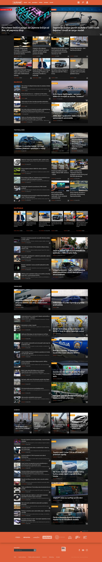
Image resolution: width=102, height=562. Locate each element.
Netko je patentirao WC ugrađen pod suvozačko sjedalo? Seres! (77, 71)
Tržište (42, 3)
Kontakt (58, 557)
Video (72, 39)
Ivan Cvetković (16, 77)
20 (49, 122)
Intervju (35, 60)
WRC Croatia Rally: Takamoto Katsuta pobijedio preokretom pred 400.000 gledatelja (78, 173)
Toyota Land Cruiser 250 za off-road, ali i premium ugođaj (69, 453)
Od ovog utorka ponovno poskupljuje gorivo (32, 388)
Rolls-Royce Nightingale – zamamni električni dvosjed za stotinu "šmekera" (68, 95)
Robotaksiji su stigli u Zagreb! (28, 325)
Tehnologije (55, 318)
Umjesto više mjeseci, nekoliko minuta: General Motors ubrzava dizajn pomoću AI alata (41, 51)
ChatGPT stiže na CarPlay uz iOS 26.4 (67, 498)
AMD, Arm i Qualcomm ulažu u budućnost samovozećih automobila (69, 117)
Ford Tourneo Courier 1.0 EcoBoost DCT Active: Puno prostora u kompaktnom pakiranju (60, 144)
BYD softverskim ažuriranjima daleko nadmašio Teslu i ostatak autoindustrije (59, 195)
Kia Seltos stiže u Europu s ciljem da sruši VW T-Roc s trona (59, 71)
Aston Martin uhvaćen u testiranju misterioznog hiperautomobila (77, 194)
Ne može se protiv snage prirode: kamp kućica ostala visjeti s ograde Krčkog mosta (68, 474)
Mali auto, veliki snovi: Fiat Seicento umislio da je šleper (35, 379)
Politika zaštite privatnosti (34, 557)
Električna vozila (5, 9)
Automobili (55, 60)
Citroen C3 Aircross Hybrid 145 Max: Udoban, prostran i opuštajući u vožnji (30, 147)
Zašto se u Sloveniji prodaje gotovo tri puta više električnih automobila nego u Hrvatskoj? (44, 224)
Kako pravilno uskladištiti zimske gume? (31, 397)
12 (49, 508)
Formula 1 (17, 39)
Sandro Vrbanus (35, 77)
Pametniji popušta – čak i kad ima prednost (78, 49)
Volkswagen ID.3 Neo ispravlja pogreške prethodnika (34, 101)
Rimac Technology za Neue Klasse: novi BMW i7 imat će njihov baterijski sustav (68, 330)
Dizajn (35, 39)
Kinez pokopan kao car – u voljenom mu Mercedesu (34, 93)
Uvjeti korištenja (22, 557)
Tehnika (47, 3)
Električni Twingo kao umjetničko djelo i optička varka (35, 159)
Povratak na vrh (85, 530)
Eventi (52, 3)
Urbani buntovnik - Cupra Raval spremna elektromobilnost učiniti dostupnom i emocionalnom (69, 272)
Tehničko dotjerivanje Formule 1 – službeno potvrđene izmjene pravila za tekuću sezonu (22, 51)
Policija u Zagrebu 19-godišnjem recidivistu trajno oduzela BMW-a (66, 352)
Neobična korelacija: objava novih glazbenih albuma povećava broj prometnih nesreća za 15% (60, 51)
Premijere (36, 3)
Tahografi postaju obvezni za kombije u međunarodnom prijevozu (68, 397)
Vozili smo (17, 60)
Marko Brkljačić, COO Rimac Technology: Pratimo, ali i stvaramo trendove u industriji (41, 72)
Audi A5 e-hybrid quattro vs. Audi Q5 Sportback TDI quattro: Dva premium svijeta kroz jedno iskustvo (79, 144)
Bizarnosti (55, 161)
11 (86, 78)
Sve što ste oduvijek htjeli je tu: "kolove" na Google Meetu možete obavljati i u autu (69, 374)
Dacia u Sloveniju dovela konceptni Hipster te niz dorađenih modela (66, 518)
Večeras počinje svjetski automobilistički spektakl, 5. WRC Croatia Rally (69, 252)
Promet (54, 9)
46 (86, 335)
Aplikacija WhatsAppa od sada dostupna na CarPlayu (34, 334)
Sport (72, 161)
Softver (54, 183)
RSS (15, 557)
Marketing (51, 557)
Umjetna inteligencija (57, 484)
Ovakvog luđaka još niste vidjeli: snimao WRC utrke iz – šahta (60, 172)
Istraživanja (55, 39)
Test (31, 3)
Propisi (54, 339)
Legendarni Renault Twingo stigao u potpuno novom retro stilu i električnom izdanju (22, 72)
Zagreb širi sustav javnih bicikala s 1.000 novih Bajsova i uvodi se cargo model (76, 29)
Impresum (44, 557)
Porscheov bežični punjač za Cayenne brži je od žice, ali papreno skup (25, 29)
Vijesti (26, 3)
